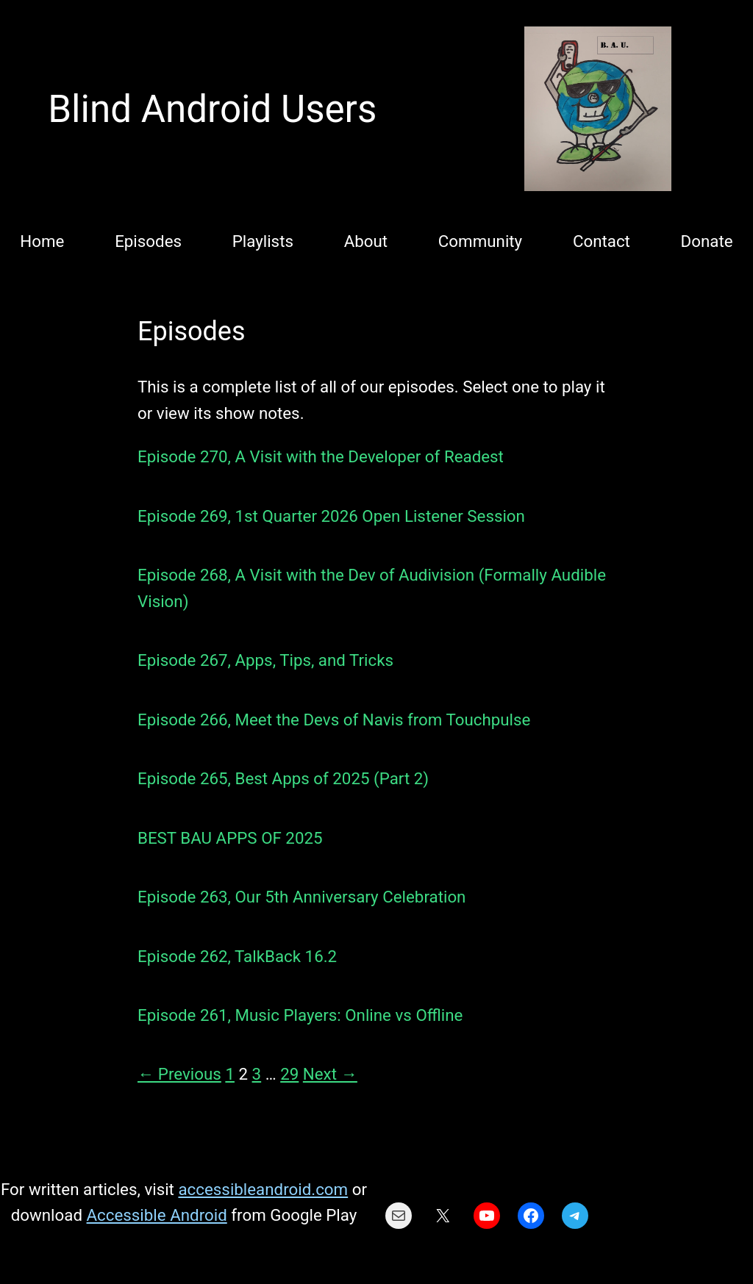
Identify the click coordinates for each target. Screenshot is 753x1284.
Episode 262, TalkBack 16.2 (237, 956)
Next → (330, 1073)
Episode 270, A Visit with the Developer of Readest (321, 456)
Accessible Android (157, 1214)
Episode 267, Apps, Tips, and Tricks (265, 660)
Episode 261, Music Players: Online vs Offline (300, 1015)
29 (289, 1073)
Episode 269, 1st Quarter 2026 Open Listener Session (331, 516)
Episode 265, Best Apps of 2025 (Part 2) (283, 778)
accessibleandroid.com (263, 1189)
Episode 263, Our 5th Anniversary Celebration (301, 896)
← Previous (179, 1073)
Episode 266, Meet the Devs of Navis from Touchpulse (334, 719)
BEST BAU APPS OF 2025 (230, 837)
